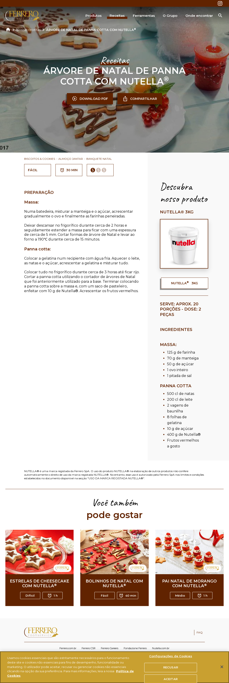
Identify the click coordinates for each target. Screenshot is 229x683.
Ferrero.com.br (67, 648)
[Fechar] (222, 669)
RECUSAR (170, 669)
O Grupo (170, 15)
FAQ (200, 632)
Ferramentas (144, 15)
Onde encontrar (199, 15)
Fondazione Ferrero (135, 648)
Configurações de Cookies (170, 658)
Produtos (93, 15)
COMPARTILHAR (140, 98)
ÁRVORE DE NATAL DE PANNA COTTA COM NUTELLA (91, 30)
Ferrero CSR (88, 648)
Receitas (117, 15)
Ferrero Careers (109, 648)
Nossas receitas (28, 30)
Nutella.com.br (160, 648)
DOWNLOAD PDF (90, 98)
